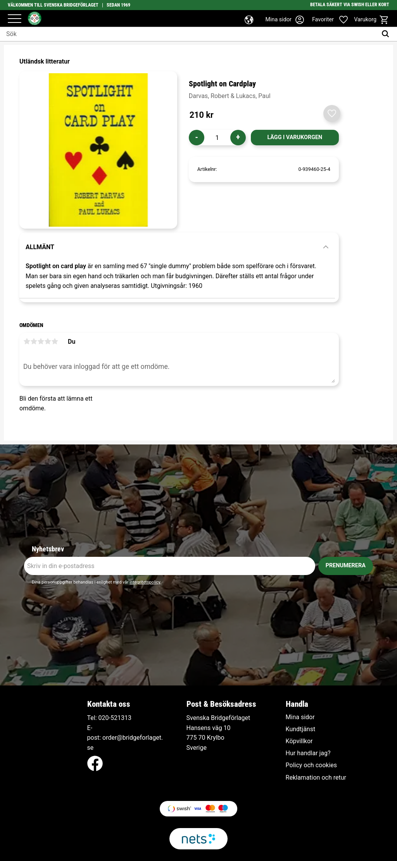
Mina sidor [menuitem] (300, 717)
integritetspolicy (144, 582)
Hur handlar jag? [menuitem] (308, 753)
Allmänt (40, 247)
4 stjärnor (47, 341)
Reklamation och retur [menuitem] (316, 777)
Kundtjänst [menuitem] (301, 729)
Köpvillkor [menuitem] (299, 741)
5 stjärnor (54, 341)
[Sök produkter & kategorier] (188, 34)
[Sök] (387, 34)
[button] (14, 19)
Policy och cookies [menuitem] (311, 765)
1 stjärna (26, 341)
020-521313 (114, 718)
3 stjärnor (40, 341)
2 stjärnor (33, 341)
